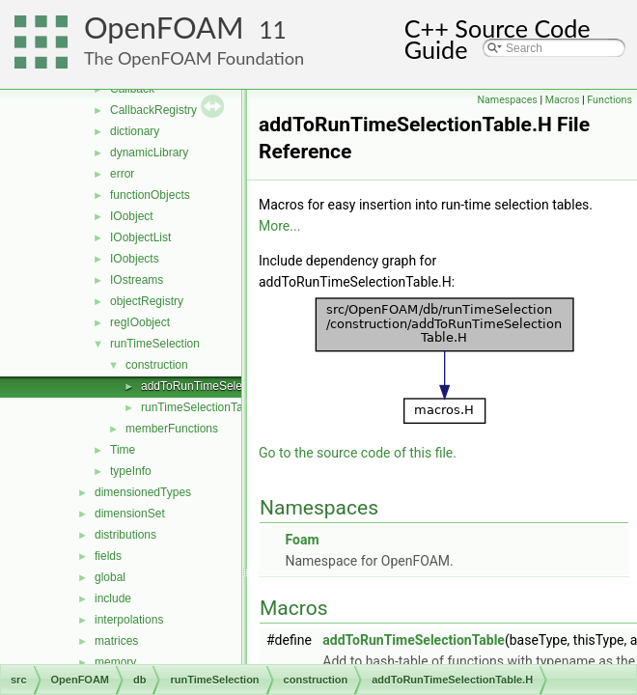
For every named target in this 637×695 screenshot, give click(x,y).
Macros (562, 100)
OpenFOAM (164, 27)
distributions (125, 535)
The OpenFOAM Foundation (194, 58)
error (122, 174)
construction (156, 365)
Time (122, 450)
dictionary (134, 131)
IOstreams (136, 280)
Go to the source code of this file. (358, 452)
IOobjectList (140, 237)
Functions (609, 100)
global (110, 577)
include (113, 598)
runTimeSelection (155, 343)
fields (108, 556)
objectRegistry (146, 301)
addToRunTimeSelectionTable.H (223, 386)
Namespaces (507, 100)
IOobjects (134, 258)
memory (115, 662)
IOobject (131, 216)
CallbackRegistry (153, 110)
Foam (301, 539)
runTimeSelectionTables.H (208, 407)
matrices (116, 641)
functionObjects (150, 195)
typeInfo (131, 471)
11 (273, 29)
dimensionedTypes (143, 492)
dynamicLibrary (149, 152)
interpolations (129, 619)
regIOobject (140, 322)
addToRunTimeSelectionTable (413, 640)
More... (279, 226)
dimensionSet (130, 513)
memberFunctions (171, 428)
